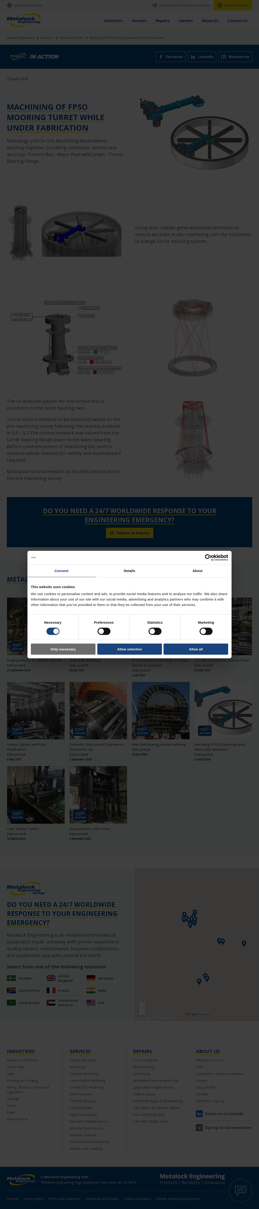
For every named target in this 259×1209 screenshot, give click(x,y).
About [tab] (198, 570)
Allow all (196, 649)
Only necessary (63, 649)
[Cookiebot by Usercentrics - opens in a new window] (208, 557)
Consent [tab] (61, 570)
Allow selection (129, 649)
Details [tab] (129, 570)
